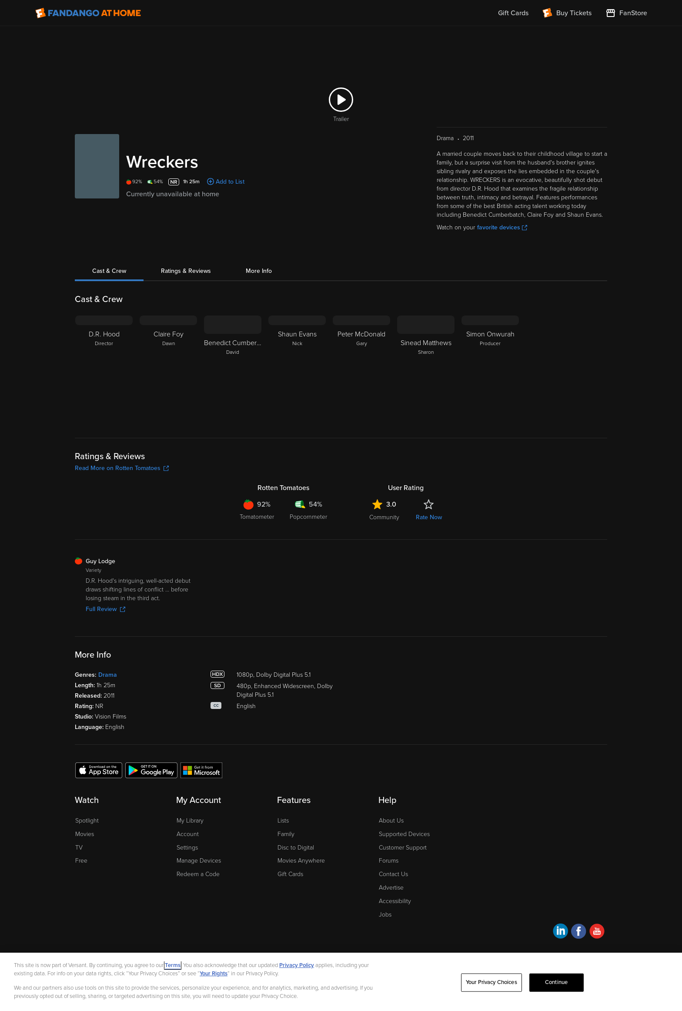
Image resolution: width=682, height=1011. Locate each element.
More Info (259, 271)
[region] (341, 982)
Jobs (385, 914)
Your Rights (213, 973)
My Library (190, 820)
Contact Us (393, 874)
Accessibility (395, 901)
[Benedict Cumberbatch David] (233, 370)
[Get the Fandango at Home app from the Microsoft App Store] (201, 770)
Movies (84, 834)
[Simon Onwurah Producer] (490, 370)
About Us (391, 820)
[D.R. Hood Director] (104, 370)
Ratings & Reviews (186, 271)
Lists (283, 820)
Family (285, 834)
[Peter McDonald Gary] (361, 370)
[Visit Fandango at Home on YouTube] (597, 932)
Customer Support (403, 847)
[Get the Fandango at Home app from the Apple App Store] (99, 770)
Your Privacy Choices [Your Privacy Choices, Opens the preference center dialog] (491, 982)
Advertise (391, 887)
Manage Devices (199, 860)
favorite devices (502, 227)
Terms (173, 965)
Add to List (230, 181)
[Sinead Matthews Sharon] (426, 370)
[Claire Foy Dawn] (168, 370)
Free (81, 860)
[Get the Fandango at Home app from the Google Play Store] (151, 770)
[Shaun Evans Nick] (297, 370)
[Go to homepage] (88, 13)
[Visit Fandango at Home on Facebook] (579, 932)
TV (79, 847)
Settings (187, 847)
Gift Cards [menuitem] (513, 13)
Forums (388, 860)
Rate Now (429, 517)
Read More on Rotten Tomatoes (122, 468)
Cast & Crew (109, 271)
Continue (556, 982)
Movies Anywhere (301, 860)
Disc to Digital (295, 847)
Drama (107, 674)
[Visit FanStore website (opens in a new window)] (626, 13)
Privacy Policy (296, 965)
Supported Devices (404, 834)
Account (188, 834)
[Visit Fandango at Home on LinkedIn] (560, 932)
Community (384, 517)
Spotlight (87, 820)
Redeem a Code (198, 874)
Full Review (105, 609)
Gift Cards (290, 874)
